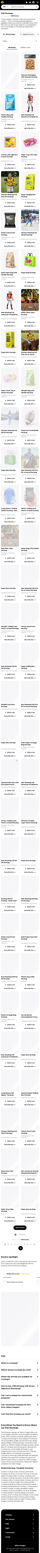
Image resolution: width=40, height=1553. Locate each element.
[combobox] (24, 7)
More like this (30, 88)
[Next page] (20, 1248)
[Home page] (15, 1234)
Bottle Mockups (32, 1021)
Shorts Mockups (30, 827)
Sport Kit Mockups (31, 121)
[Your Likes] (30, 2)
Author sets (25, 47)
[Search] (36, 7)
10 (34, 1244)
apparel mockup (28, 34)
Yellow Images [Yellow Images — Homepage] (20, 1545)
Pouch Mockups (12, 709)
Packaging (24, 79)
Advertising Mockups (7, 161)
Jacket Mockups (10, 514)
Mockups (12, 47)
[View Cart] (26, 2)
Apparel (23, 121)
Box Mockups (32, 199)
